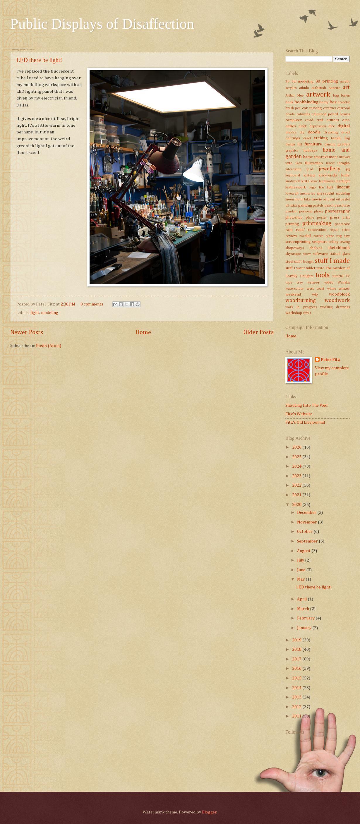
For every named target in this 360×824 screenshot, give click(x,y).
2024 (297, 466)
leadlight (343, 181)
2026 (297, 447)
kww (314, 181)
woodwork (337, 300)
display (290, 132)
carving (315, 108)
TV (348, 276)
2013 (297, 697)
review (291, 236)
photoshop (294, 217)
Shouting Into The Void (306, 406)
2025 (297, 457)
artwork (318, 94)
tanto (320, 268)
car (305, 108)
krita (305, 181)
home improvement (320, 157)
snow (307, 254)
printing (292, 224)
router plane (323, 236)
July (301, 560)
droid (345, 132)
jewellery (329, 168)
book (289, 102)
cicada (290, 114)
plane (310, 217)
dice (331, 126)
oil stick (291, 205)
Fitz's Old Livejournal (305, 422)
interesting (293, 169)
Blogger (209, 812)
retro (346, 230)
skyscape (293, 254)
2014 (297, 688)
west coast (316, 289)
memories (307, 193)
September (308, 541)
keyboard (292, 175)
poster (322, 217)
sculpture (320, 242)
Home (143, 332)
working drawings (335, 307)
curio (346, 120)
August (304, 551)
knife (345, 175)
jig (348, 169)
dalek (303, 126)
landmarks (327, 181)
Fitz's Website (298, 414)
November (307, 522)
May (301, 579)
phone (318, 211)
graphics (291, 150)
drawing (331, 132)
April (302, 599)
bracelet (343, 102)
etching (321, 138)
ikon (299, 163)
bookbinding (306, 102)
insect (330, 163)
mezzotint (325, 193)
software (320, 254)
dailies (290, 126)
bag (336, 95)
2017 (297, 659)
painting (305, 205)
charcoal (343, 108)
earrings (292, 138)
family (336, 138)
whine (331, 289)
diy (302, 132)
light (34, 313)
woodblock (339, 294)
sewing (345, 242)
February (306, 618)
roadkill (305, 236)
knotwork (292, 181)
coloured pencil (325, 114)
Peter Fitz (330, 360)
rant (289, 230)
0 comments (91, 304)
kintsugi (309, 175)
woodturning (300, 300)
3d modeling (302, 81)
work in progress (301, 307)
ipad (309, 169)
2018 (297, 650)
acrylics (290, 88)
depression (317, 126)
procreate (342, 224)
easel (307, 138)
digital (344, 126)
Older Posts (259, 332)
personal (305, 211)
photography (337, 211)
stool (289, 262)
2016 (297, 669)
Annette (334, 88)
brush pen (293, 108)
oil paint (329, 199)
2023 (297, 476)
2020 (297, 505)
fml (300, 144)
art (346, 87)
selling (333, 242)
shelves (316, 248)
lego (312, 187)
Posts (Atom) (48, 346)
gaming (330, 144)
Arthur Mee (294, 95)
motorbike (303, 199)
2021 (297, 495)
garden (343, 144)
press (335, 217)
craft (320, 120)
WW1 (307, 313)
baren (345, 95)
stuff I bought (304, 262)
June (301, 570)
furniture (313, 144)
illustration (314, 163)
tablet (310, 268)
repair (334, 230)
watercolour (294, 289)
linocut (343, 187)
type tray (294, 282)
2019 (297, 640)
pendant (291, 211)
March (303, 609)
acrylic (345, 81)
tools (323, 275)
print (346, 217)
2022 (297, 485)
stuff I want (295, 268)
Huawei (344, 157)
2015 (297, 678)
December (307, 513)
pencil (329, 205)
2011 (297, 716)
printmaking (316, 223)
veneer (313, 282)
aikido (304, 88)
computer (293, 120)
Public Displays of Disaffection (102, 24)
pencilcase (342, 205)
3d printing (327, 81)
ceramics (329, 108)
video (328, 282)
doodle (314, 132)
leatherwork (295, 187)
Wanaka (344, 282)
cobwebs (303, 114)
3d (287, 81)
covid (309, 120)
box (333, 102)
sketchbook (339, 248)
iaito (288, 163)
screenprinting (298, 242)
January (304, 628)
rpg (339, 236)
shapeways (294, 248)
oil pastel (343, 199)
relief (300, 230)
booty (324, 102)
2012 (297, 707)
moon (289, 199)
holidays (310, 150)
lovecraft (292, 193)
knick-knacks (328, 175)
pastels (318, 205)
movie (316, 199)
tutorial (338, 276)
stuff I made (332, 261)
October (305, 532)
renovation (317, 230)
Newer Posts (26, 332)
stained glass (340, 254)
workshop (293, 313)
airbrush (319, 88)
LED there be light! (39, 60)
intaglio (343, 163)
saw (347, 236)
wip (315, 294)
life (321, 187)
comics (345, 114)
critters (333, 120)
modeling (49, 313)
